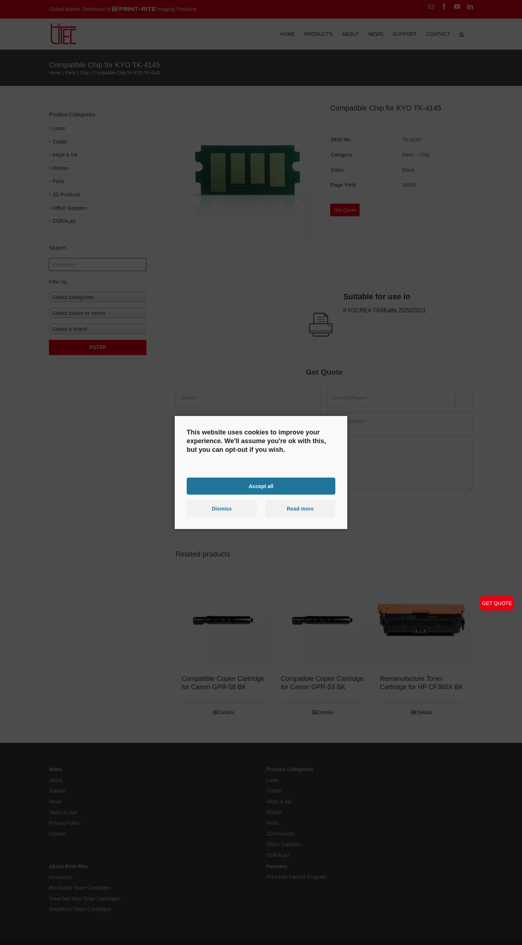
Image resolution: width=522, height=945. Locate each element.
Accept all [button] (261, 486)
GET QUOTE (497, 603)
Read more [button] (300, 509)
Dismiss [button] (222, 509)
